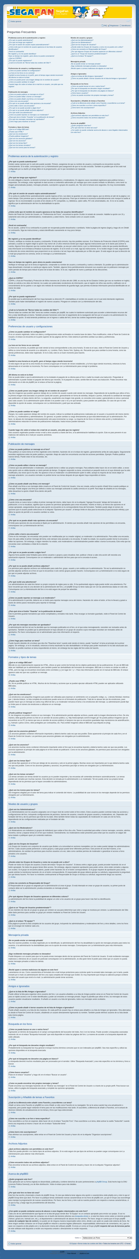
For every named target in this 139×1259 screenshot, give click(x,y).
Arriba (13, 172)
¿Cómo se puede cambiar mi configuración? (24, 70)
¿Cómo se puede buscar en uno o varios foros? (88, 86)
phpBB (62, 1252)
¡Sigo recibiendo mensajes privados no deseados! (89, 66)
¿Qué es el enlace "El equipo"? (82, 56)
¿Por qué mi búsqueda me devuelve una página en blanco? (92, 91)
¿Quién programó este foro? (81, 125)
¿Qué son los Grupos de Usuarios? (83, 44)
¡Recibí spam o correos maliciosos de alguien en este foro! (92, 68)
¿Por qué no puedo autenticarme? (20, 40)
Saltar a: (78, 1238)
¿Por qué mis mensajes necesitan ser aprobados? (26, 119)
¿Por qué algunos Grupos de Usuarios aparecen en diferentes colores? (96, 51)
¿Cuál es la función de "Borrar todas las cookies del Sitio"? (29, 63)
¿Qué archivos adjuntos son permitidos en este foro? (90, 115)
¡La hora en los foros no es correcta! (21, 73)
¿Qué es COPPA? (15, 58)
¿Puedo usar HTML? (16, 132)
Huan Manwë (71, 1253)
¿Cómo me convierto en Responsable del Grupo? (88, 49)
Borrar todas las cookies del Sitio (90, 1243)
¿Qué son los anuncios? (17, 141)
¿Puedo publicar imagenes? (18, 136)
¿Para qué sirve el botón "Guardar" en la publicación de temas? (31, 117)
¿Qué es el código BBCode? (18, 129)
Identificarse (126, 25)
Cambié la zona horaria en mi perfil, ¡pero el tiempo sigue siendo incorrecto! (35, 75)
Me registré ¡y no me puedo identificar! (22, 54)
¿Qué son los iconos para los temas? (21, 147)
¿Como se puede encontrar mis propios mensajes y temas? (92, 95)
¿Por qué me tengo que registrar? (20, 42)
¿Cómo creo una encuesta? (18, 101)
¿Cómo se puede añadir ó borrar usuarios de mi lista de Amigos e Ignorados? (99, 78)
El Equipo (73, 1243)
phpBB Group (101, 1182)
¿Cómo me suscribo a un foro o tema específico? (88, 105)
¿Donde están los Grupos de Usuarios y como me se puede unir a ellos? (97, 47)
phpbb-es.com (84, 1253)
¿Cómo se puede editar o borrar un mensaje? (24, 96)
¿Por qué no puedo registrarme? (20, 60)
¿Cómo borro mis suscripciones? (82, 108)
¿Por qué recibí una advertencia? (20, 112)
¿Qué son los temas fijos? (17, 143)
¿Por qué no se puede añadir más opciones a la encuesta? (29, 103)
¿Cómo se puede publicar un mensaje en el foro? (26, 94)
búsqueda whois (81, 1216)
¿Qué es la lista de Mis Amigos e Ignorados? (87, 76)
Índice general (16, 21)
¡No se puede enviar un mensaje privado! (85, 64)
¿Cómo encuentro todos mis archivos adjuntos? (88, 118)
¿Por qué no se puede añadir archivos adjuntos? (25, 110)
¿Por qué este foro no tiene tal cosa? (84, 128)
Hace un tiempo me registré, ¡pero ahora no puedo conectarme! (31, 56)
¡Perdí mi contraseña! (16, 51)
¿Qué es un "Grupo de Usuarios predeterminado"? (89, 54)
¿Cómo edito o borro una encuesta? (21, 106)
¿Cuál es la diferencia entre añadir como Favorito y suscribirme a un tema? (98, 103)
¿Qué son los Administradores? (82, 40)
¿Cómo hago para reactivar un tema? (21, 121)
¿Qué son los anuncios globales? (20, 138)
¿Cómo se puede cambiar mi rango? (21, 82)
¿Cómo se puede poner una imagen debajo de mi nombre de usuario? (33, 80)
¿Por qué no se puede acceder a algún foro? (24, 108)
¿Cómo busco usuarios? (79, 93)
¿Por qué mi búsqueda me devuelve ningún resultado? (90, 88)
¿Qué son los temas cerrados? (19, 145)
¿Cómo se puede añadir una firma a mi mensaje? (26, 99)
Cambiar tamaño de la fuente (128, 20)
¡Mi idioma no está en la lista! (18, 77)
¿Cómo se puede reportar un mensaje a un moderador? (28, 115)
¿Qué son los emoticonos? (18, 134)
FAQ (105, 25)
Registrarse (114, 25)
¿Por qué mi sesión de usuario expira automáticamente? (28, 44)
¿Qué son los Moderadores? (81, 42)
